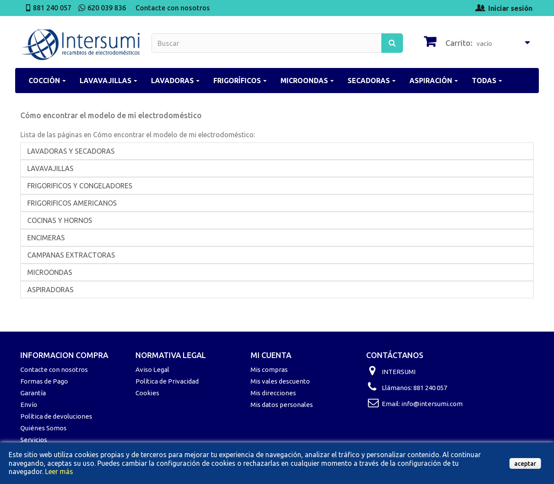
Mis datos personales (282, 404)
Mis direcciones (273, 393)
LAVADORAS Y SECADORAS (71, 151)
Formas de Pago (44, 381)
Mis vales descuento (280, 381)
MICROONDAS (49, 272)
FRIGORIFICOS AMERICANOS (72, 203)
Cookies (147, 393)
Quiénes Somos (43, 428)
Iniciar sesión (510, 8)
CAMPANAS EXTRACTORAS (71, 255)
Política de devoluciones (56, 416)
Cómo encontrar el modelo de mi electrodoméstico (111, 115)
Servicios (33, 439)
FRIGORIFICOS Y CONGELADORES (79, 186)
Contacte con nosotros (172, 8)
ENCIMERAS (46, 238)
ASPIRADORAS (50, 290)
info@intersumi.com (432, 403)
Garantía (33, 393)
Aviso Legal (152, 369)
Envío (28, 404)
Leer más (59, 471)
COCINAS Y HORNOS (59, 220)
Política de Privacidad (167, 381)
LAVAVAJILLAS (50, 168)
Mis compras (269, 369)
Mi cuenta (271, 355)
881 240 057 (52, 8)
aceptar (525, 463)
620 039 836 (106, 8)
